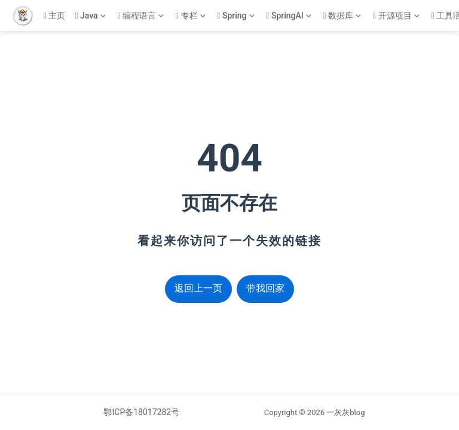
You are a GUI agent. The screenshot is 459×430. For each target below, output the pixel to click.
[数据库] (343, 16)
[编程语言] (141, 16)
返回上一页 (198, 288)
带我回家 (265, 288)
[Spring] (237, 16)
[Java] (91, 16)
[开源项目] (397, 16)
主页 (55, 15)
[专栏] (191, 16)
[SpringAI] (290, 16)
